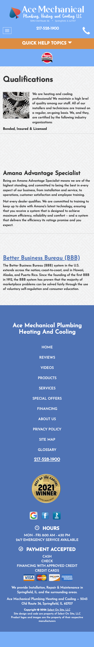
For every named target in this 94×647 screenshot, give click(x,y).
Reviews (47, 357)
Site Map (47, 439)
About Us (47, 419)
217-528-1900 (47, 459)
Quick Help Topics (47, 43)
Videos (47, 368)
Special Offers (47, 398)
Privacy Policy (47, 429)
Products (47, 378)
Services (47, 388)
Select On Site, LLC (58, 610)
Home (47, 347)
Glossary (47, 450)
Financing (47, 409)
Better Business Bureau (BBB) (41, 258)
